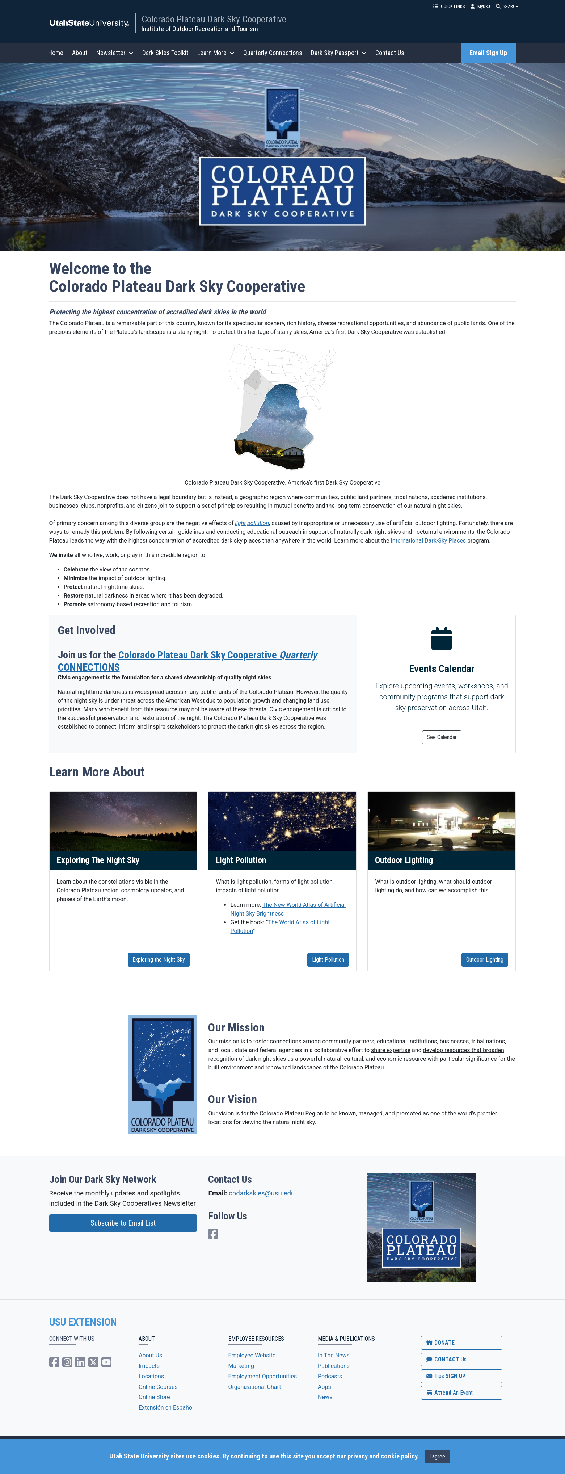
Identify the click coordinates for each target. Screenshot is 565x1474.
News (325, 1397)
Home (55, 52)
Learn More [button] (216, 52)
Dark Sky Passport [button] (339, 52)
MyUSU (480, 6)
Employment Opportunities (262, 1376)
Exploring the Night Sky (158, 959)
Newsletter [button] (115, 52)
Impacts (149, 1365)
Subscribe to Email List (123, 1223)
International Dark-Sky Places (428, 540)
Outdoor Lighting (484, 959)
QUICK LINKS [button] (449, 6)
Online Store (154, 1397)
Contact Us (389, 52)
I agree (437, 1456)
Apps (324, 1386)
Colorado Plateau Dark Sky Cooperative (214, 19)
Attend (449, 1392)
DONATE (440, 1342)
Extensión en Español (166, 1407)
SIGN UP (445, 1376)
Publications (334, 1365)
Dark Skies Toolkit (165, 52)
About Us (150, 1355)
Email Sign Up (488, 53)
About (80, 52)
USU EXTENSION (83, 1322)
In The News (334, 1355)
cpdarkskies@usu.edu (262, 1193)
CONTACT (446, 1359)
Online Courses (158, 1386)
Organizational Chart (254, 1386)
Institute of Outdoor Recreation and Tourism (200, 29)
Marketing (241, 1365)
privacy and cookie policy (382, 1456)
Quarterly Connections (272, 52)
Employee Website (252, 1355)
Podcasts (330, 1376)
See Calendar (442, 737)
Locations (151, 1376)
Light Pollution (328, 959)
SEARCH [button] (507, 6)
